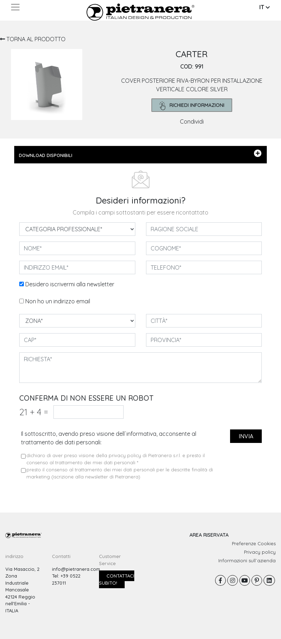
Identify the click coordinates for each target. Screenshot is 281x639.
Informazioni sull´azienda (247, 560)
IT (264, 7)
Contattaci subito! (116, 579)
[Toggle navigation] (15, 7)
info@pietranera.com (76, 569)
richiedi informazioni (191, 105)
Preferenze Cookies (254, 543)
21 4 (33, 411)
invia (246, 436)
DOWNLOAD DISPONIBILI (140, 154)
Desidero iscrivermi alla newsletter (69, 284)
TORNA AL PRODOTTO (33, 39)
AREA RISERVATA (209, 535)
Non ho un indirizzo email (57, 301)
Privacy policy (260, 552)
